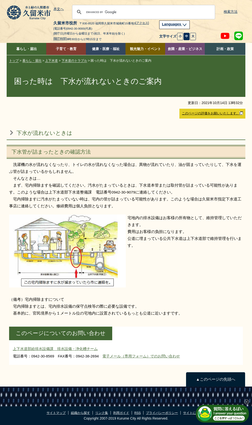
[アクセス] (142, 23)
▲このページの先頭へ (215, 379)
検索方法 (230, 12)
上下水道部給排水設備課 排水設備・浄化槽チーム (55, 349)
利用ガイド (121, 413)
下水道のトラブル (74, 60)
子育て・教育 (66, 49)
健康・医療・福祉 (106, 49)
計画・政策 (225, 49)
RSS (137, 413)
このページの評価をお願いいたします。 (212, 113)
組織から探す (80, 413)
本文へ (58, 9)
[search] (143, 12)
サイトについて (194, 413)
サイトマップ (56, 413)
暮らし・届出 (26, 49)
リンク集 (101, 413)
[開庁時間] (60, 38)
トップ (14, 60)
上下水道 (51, 60)
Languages (174, 24)
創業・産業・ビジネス (185, 49)
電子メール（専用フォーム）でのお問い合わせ (141, 356)
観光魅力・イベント (145, 49)
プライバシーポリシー (162, 413)
